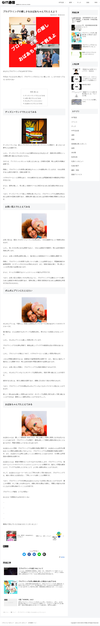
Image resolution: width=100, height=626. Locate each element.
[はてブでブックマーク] (34, 555)
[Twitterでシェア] (24, 555)
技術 (72, 139)
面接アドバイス (76, 174)
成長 (72, 135)
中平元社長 (75, 131)
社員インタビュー (77, 161)
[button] (44, 555)
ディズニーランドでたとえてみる (35, 95)
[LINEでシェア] (39, 555)
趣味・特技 (75, 170)
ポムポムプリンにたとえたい (33, 101)
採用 (72, 148)
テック (6, 546)
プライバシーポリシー (8, 623)
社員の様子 (75, 166)
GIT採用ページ (33, 623)
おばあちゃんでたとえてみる (33, 104)
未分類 (73, 152)
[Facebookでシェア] (29, 555)
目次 (31, 92)
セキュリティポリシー (22, 623)
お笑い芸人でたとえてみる (33, 98)
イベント (74, 122)
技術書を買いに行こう (78, 144)
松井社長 (74, 157)
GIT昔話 (74, 117)
